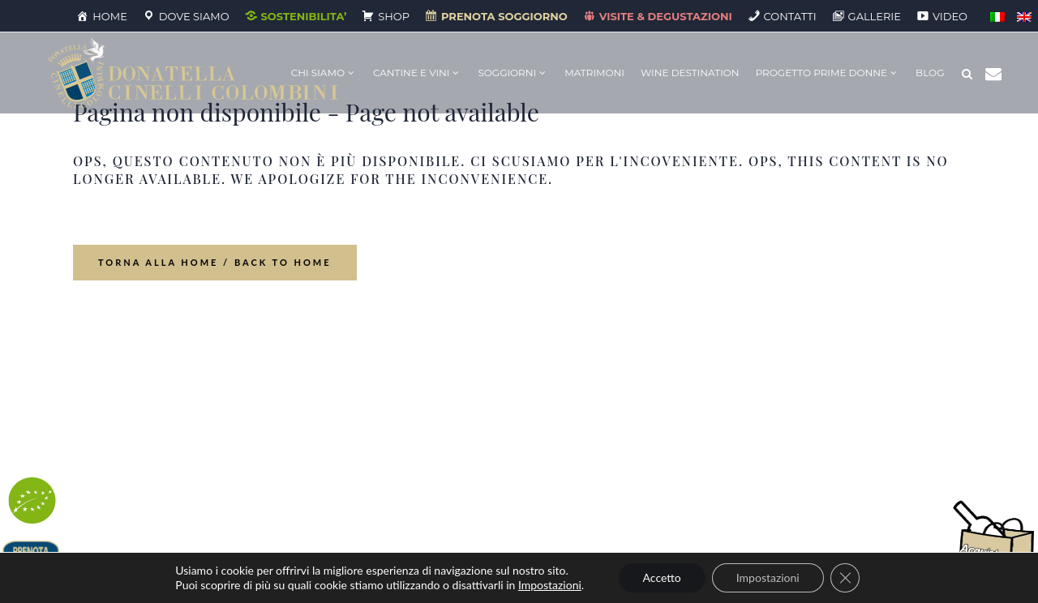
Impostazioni (549, 585)
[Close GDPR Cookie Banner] (845, 577)
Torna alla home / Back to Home (215, 262)
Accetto (662, 577)
